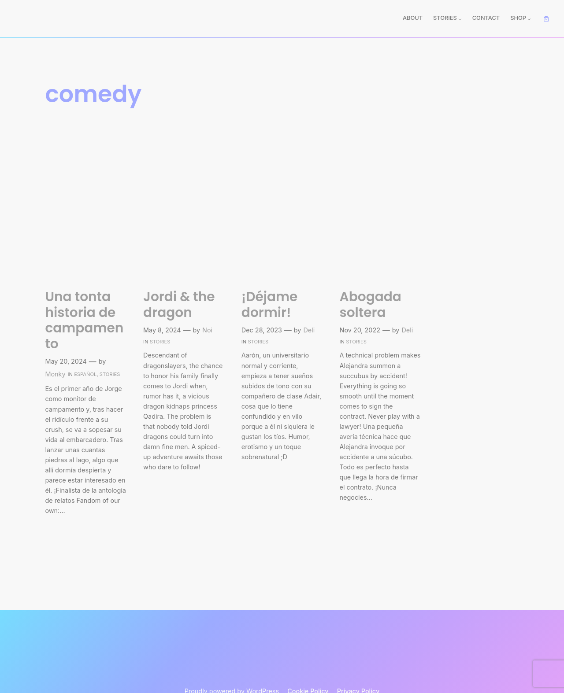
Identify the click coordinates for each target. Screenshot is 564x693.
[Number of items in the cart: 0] (546, 19)
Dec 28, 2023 (261, 330)
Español (85, 374)
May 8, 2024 (162, 330)
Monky (55, 374)
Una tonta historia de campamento (84, 320)
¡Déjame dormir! (269, 304)
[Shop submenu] (529, 19)
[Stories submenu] (460, 19)
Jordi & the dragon (179, 304)
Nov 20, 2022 (360, 330)
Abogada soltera (370, 304)
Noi (207, 330)
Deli (309, 330)
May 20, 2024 (65, 361)
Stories (110, 374)
